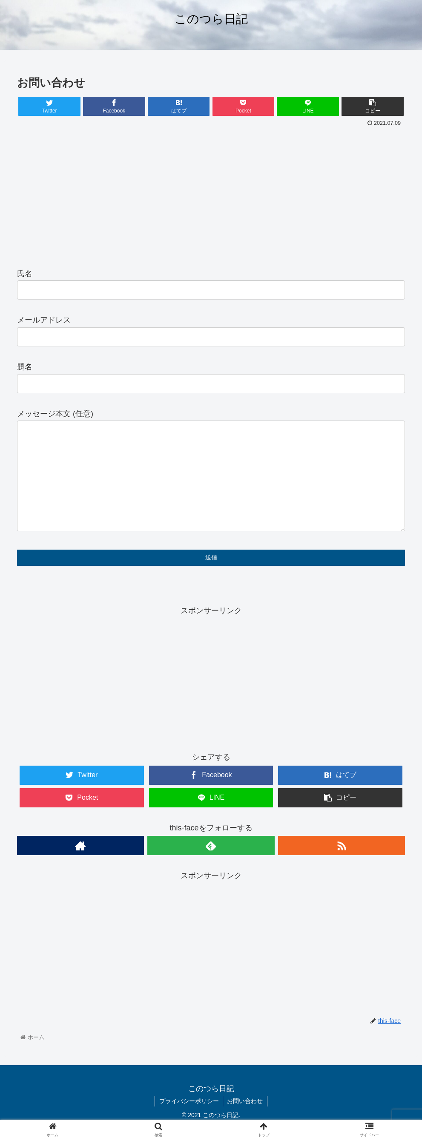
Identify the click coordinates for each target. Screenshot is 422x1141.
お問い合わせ (245, 1102)
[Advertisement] (211, 193)
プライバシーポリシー (188, 1102)
